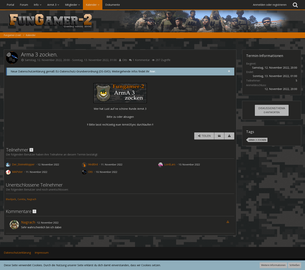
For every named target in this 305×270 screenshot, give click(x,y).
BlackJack (11, 199)
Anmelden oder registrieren (270, 4)
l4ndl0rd (93, 164)
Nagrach (31, 199)
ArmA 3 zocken (257, 140)
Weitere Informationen (273, 265)
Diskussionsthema (271, 110)
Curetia (21, 199)
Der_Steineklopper (23, 164)
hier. (153, 71)
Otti (124, 60)
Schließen (295, 265)
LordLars (169, 164)
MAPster (17, 172)
